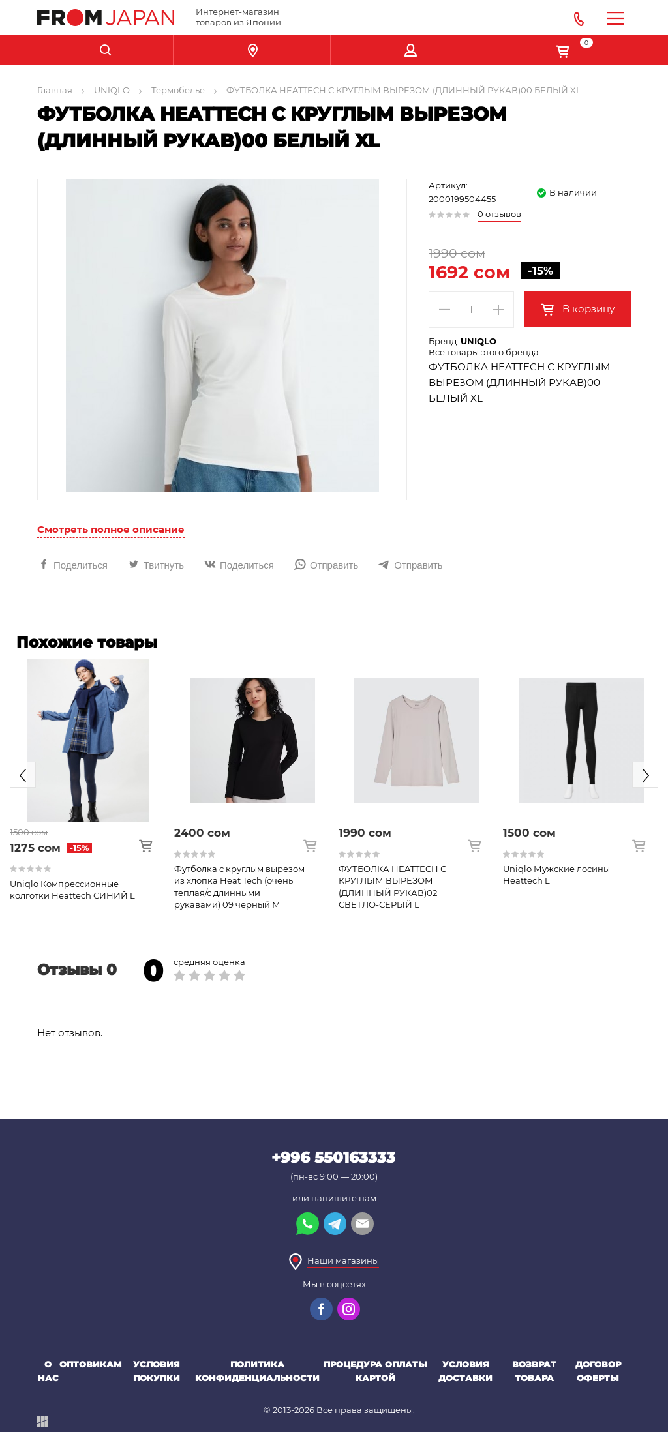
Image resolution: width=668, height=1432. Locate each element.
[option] (88, 780)
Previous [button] (23, 775)
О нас (48, 1371)
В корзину (587, 309)
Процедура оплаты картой (375, 1371)
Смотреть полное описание (111, 529)
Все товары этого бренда (484, 352)
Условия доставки (465, 1371)
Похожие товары (86, 642)
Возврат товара (534, 1371)
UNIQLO (112, 90)
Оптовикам (90, 1364)
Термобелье (178, 90)
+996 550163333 (333, 1157)
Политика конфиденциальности (257, 1371)
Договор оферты (598, 1371)
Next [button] (645, 775)
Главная (54, 90)
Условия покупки (156, 1371)
